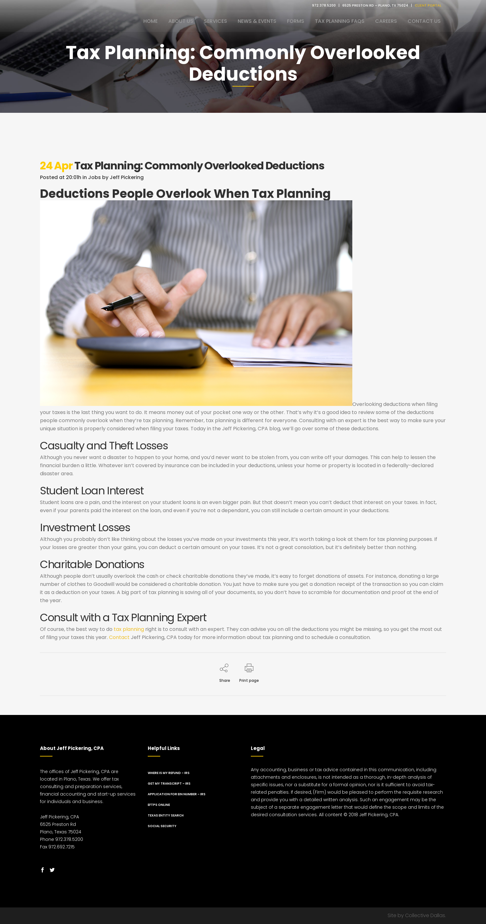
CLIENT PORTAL (428, 5)
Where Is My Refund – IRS (169, 773)
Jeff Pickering (127, 177)
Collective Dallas (425, 915)
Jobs (94, 177)
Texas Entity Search (166, 815)
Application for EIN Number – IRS (177, 794)
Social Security (162, 826)
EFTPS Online (159, 804)
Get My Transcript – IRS (169, 783)
